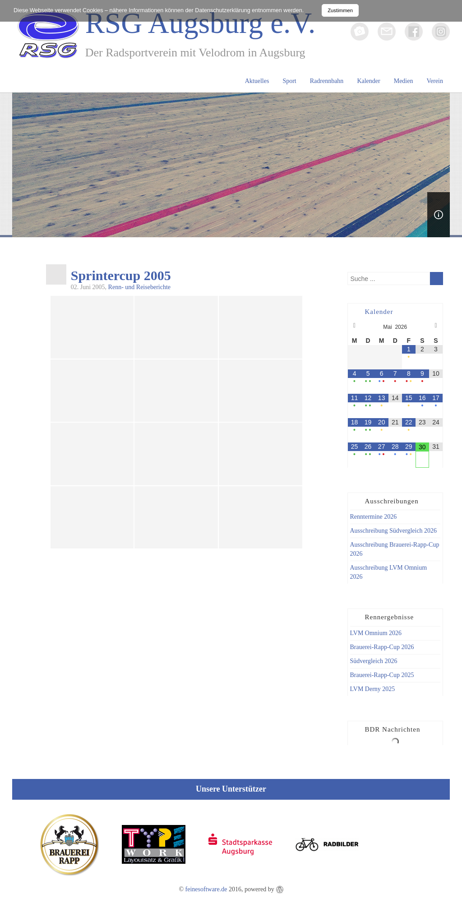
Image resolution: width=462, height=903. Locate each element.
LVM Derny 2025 (372, 689)
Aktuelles (257, 81)
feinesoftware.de (206, 889)
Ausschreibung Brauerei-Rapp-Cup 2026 (394, 549)
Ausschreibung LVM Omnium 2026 (388, 572)
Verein (434, 81)
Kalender (368, 81)
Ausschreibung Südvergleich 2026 (393, 530)
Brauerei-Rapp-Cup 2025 (382, 675)
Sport (289, 81)
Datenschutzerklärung (222, 10)
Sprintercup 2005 (121, 275)
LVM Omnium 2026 (376, 633)
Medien (403, 81)
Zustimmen (340, 10)
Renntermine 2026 (373, 516)
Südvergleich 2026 (373, 661)
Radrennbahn (327, 81)
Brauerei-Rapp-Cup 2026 (382, 647)
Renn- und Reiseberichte (139, 287)
